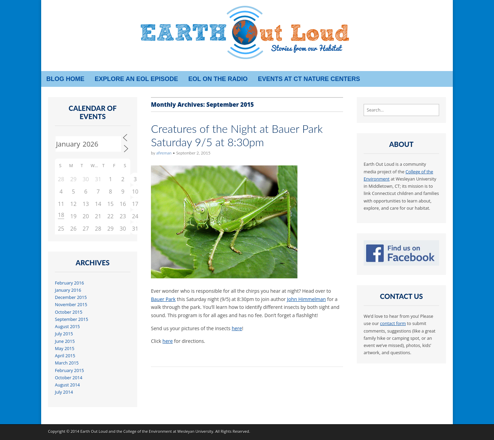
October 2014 (68, 378)
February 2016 (69, 283)
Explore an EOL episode (136, 79)
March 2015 (67, 363)
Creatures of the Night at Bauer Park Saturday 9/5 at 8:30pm (237, 135)
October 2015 (68, 312)
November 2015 (71, 305)
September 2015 (71, 319)
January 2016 (68, 290)
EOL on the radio (218, 79)
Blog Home (65, 79)
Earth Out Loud (94, 431)
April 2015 (65, 356)
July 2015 (64, 334)
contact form (393, 323)
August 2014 (67, 385)
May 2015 (64, 348)
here (237, 328)
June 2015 (65, 341)
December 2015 (71, 297)
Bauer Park (163, 299)
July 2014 (64, 392)
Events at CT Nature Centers (309, 79)
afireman (163, 152)
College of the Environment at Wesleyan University (168, 431)
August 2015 (67, 326)
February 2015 (69, 370)
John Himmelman (306, 299)
